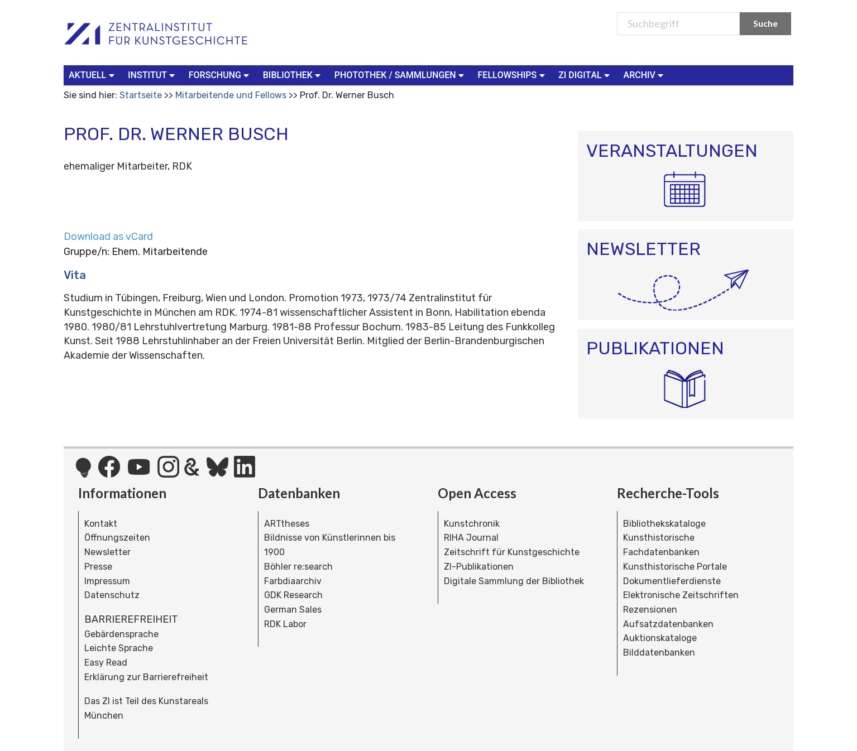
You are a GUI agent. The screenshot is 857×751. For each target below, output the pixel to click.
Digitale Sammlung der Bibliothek (514, 581)
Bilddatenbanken (659, 652)
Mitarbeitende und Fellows (230, 95)
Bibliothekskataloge (664, 523)
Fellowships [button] (513, 74)
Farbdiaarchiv (293, 581)
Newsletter (107, 552)
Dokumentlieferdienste (672, 581)
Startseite (140, 95)
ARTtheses (286, 523)
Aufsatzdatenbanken (668, 624)
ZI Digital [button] (585, 74)
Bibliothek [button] (293, 74)
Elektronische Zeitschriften (681, 595)
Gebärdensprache (121, 634)
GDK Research (293, 595)
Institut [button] (153, 74)
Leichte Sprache (118, 648)
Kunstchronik (472, 523)
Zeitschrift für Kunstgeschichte (512, 552)
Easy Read (105, 662)
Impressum (107, 581)
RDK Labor (285, 624)
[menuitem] (93, 75)
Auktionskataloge (660, 638)
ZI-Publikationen (479, 566)
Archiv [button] (645, 74)
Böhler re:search (298, 566)
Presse (98, 566)
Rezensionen (650, 609)
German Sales (293, 609)
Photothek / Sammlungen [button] (400, 74)
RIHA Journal (471, 537)
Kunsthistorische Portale (675, 566)
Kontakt (100, 523)
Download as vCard (108, 236)
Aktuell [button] (93, 74)
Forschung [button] (220, 74)
